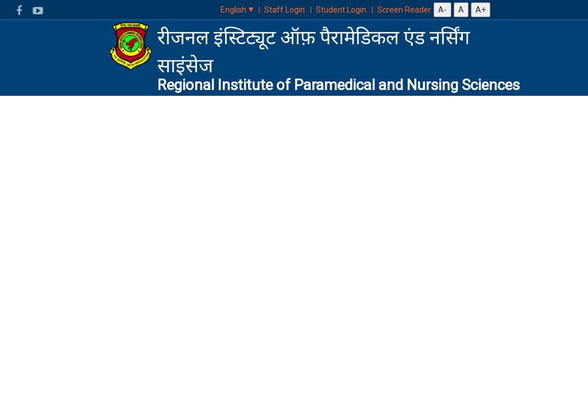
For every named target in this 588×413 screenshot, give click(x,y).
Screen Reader (404, 9)
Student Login (341, 9)
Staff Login (284, 9)
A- (442, 9)
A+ (480, 9)
